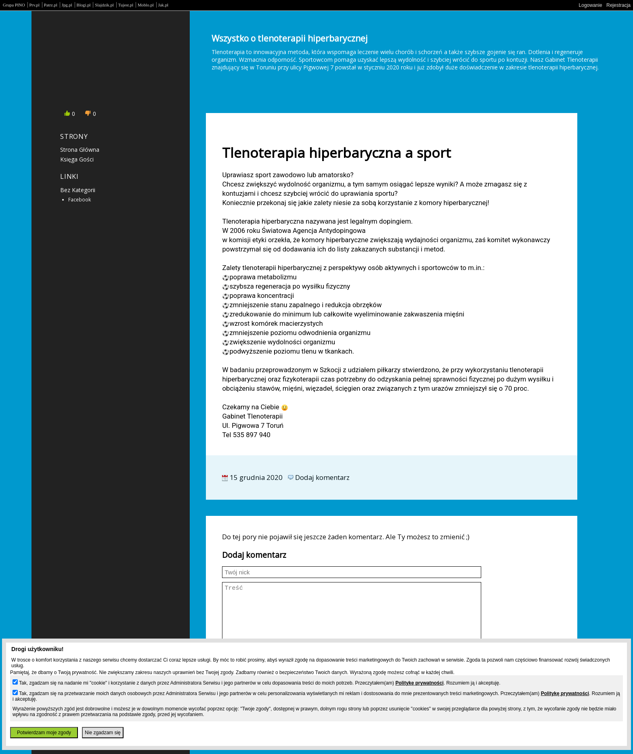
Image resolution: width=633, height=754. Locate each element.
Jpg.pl (67, 4)
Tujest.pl (126, 4)
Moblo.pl (146, 4)
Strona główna (79, 149)
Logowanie (590, 5)
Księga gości (77, 159)
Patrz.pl (50, 4)
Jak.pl (163, 4)
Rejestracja (618, 5)
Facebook (79, 199)
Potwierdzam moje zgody (44, 732)
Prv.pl (34, 4)
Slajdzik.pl (104, 4)
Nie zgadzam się (103, 732)
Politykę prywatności (419, 683)
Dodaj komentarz (322, 477)
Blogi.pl (84, 4)
